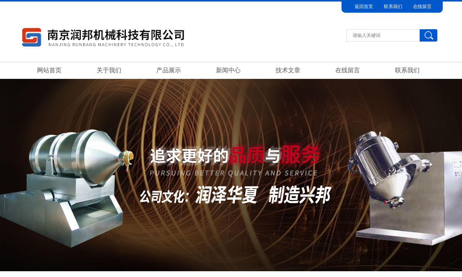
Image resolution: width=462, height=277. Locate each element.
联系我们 (393, 6)
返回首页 (364, 6)
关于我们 (109, 70)
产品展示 (168, 70)
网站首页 (49, 70)
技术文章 (288, 70)
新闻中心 (228, 70)
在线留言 (422, 6)
